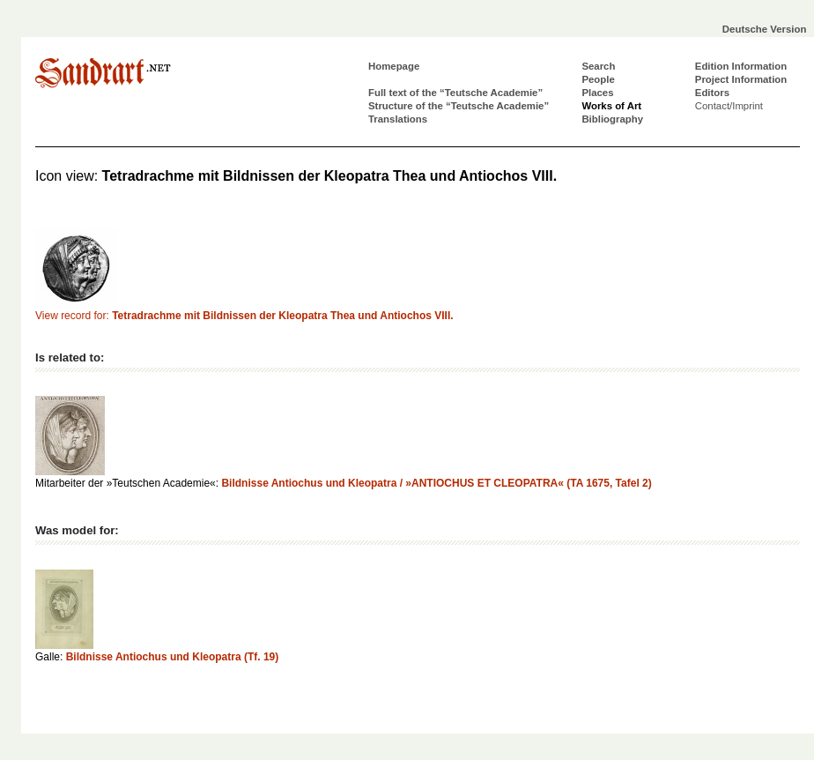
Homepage (393, 66)
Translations (397, 119)
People (597, 79)
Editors (712, 92)
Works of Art (611, 106)
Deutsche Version (764, 29)
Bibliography (612, 119)
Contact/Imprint (729, 106)
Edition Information (741, 66)
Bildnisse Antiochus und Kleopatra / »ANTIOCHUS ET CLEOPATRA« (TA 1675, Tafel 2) (436, 483)
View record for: (244, 315)
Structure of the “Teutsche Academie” (458, 106)
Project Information (741, 79)
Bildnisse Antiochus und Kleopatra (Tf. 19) (172, 657)
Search (598, 66)
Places (597, 92)
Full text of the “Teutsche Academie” (455, 92)
